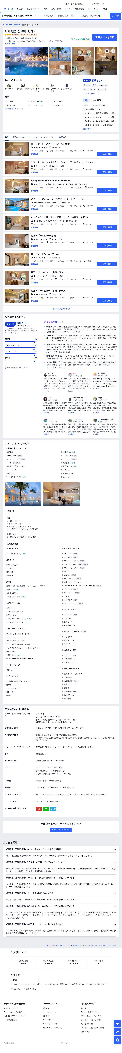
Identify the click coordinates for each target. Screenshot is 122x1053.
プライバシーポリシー (51, 1024)
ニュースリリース (49, 1012)
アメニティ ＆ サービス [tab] (43, 137)
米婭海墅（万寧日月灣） (20, 31)
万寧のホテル (92, 945)
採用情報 (46, 1016)
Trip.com (47, 945)
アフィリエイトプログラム (91, 1016)
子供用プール (68, 473)
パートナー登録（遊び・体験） (93, 1028)
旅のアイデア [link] (93, 9)
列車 (46, 9)
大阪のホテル (41, 984)
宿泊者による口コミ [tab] (21, 137)
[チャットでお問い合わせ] (117, 1040)
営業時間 (9, 576)
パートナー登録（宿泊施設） (92, 1020)
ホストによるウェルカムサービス (18, 634)
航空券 (20, 9)
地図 (105, 9)
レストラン (67, 470)
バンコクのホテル (29, 989)
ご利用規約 (47, 1020)
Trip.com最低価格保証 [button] (82, 39)
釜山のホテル (103, 984)
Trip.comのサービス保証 (13, 1012)
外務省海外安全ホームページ (14, 1016)
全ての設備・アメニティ (14, 109)
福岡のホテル (65, 984)
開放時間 (9, 572)
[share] (117, 1031)
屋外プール (67, 452)
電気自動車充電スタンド (15, 466)
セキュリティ (86, 1032)
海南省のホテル (78, 945)
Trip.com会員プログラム (90, 1012)
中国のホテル (65, 945)
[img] (26, 61)
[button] (88, 4)
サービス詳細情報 (10, 1020)
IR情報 (83, 1008)
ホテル (55, 945)
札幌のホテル (53, 984)
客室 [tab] (7, 137)
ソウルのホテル (17, 984)
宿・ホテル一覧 (87, 1024)
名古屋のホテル (78, 984)
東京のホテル (29, 984)
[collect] (117, 1023)
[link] (73, 4)
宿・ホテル (8, 9)
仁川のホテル (91, 984)
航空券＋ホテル (33, 9)
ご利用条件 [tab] (62, 137)
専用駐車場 (67, 463)
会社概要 (46, 1008)
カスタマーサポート (11, 1008)
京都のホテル (16, 989)
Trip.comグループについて (52, 1028)
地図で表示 (87, 129)
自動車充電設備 (12, 593)
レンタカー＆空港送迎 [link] (74, 9)
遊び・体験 (56, 9)
